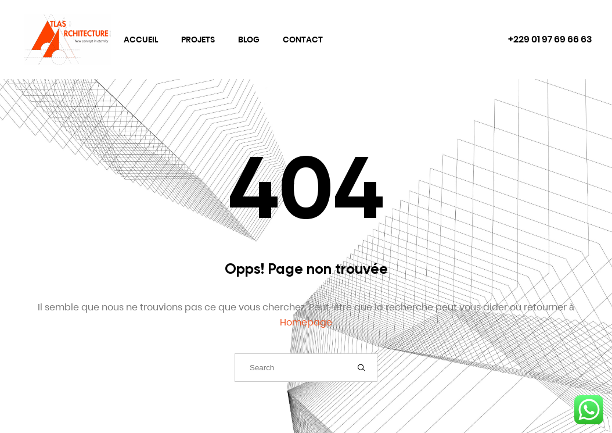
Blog (249, 39)
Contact (303, 39)
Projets (198, 39)
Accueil (141, 39)
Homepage (306, 322)
